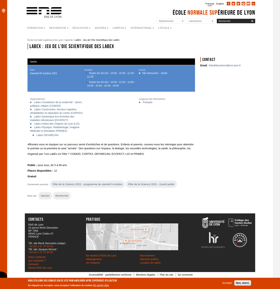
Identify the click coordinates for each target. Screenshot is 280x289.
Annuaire (33, 264)
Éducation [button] (80, 27)
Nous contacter (37, 257)
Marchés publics (149, 259)
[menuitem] (209, 3)
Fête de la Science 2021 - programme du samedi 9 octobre (87, 184)
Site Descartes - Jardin (155, 73)
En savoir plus (101, 285)
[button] (3, 10)
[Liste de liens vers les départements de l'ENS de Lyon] (171, 21)
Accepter (227, 282)
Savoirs (45, 195)
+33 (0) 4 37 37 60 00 (40, 246)
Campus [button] (118, 27)
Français (210, 3)
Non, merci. (242, 282)
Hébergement (94, 259)
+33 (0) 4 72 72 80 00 (40, 252)
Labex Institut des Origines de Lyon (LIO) (56, 123)
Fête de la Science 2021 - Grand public (151, 184)
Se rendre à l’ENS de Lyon (101, 255)
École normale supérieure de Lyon (45, 40)
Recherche (61, 195)
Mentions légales (145, 274)
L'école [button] (163, 27)
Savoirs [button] (100, 27)
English (220, 3)
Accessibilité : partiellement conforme (110, 274)
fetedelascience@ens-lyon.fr (225, 65)
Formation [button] (35, 27)
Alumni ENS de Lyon (40, 267)
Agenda (69, 40)
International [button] (141, 27)
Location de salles (150, 262)
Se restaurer (93, 262)
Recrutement (147, 255)
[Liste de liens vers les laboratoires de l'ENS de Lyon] (201, 21)
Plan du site (166, 274)
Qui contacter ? (37, 260)
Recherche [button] (57, 27)
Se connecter (185, 274)
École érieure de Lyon (214, 12)
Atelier (33, 61)
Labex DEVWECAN (47, 135)
